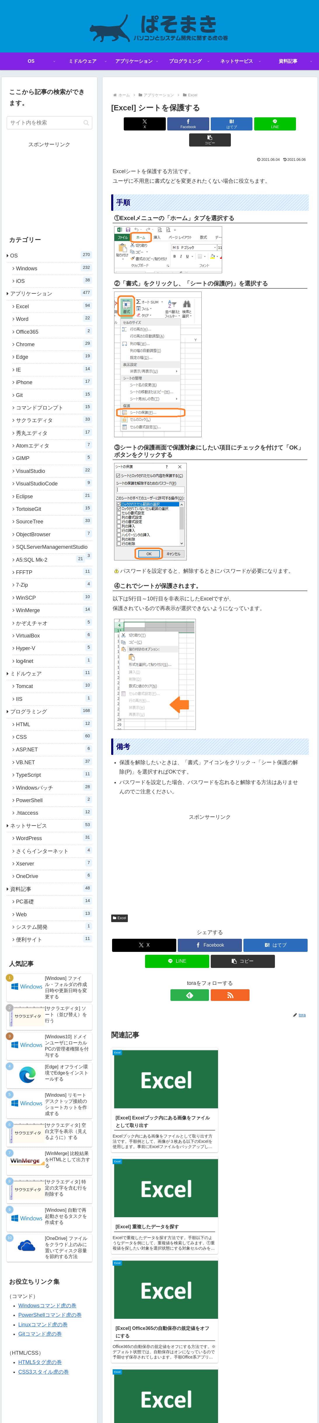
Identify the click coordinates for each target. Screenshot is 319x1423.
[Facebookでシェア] (176, 123)
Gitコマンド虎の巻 (40, 1334)
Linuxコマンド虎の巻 (43, 1325)
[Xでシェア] (143, 123)
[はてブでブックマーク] (210, 123)
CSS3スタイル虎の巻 (43, 1372)
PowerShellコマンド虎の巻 (50, 1315)
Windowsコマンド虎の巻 (47, 1306)
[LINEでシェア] (243, 123)
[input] (49, 122)
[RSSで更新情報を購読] (216, 979)
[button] (276, 123)
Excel (119, 902)
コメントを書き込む (210, 1252)
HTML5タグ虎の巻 (40, 1362)
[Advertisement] (210, 846)
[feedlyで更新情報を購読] (203, 979)
